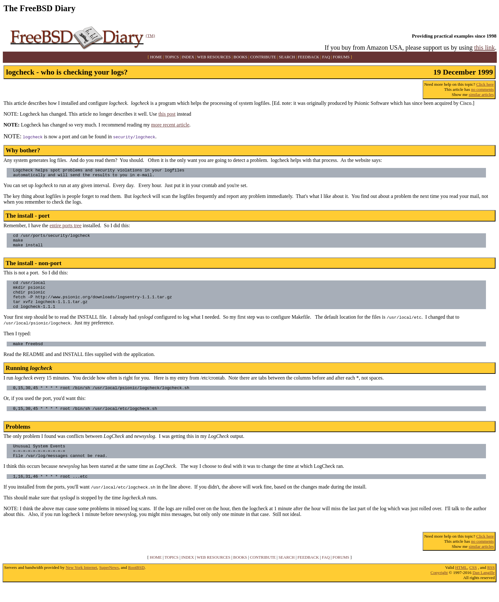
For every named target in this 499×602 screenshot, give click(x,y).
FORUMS (341, 57)
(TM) (150, 35)
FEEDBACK (309, 57)
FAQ (326, 57)
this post (167, 114)
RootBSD (136, 584)
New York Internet (81, 584)
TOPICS (172, 57)
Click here (485, 84)
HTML (461, 584)
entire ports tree (65, 227)
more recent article (170, 124)
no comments (482, 89)
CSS (473, 584)
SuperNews (109, 584)
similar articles (481, 94)
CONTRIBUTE (263, 57)
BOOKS (240, 57)
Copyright (439, 589)
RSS (491, 584)
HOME (156, 57)
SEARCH (287, 57)
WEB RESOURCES (214, 57)
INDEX (188, 57)
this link (484, 47)
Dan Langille (484, 589)
